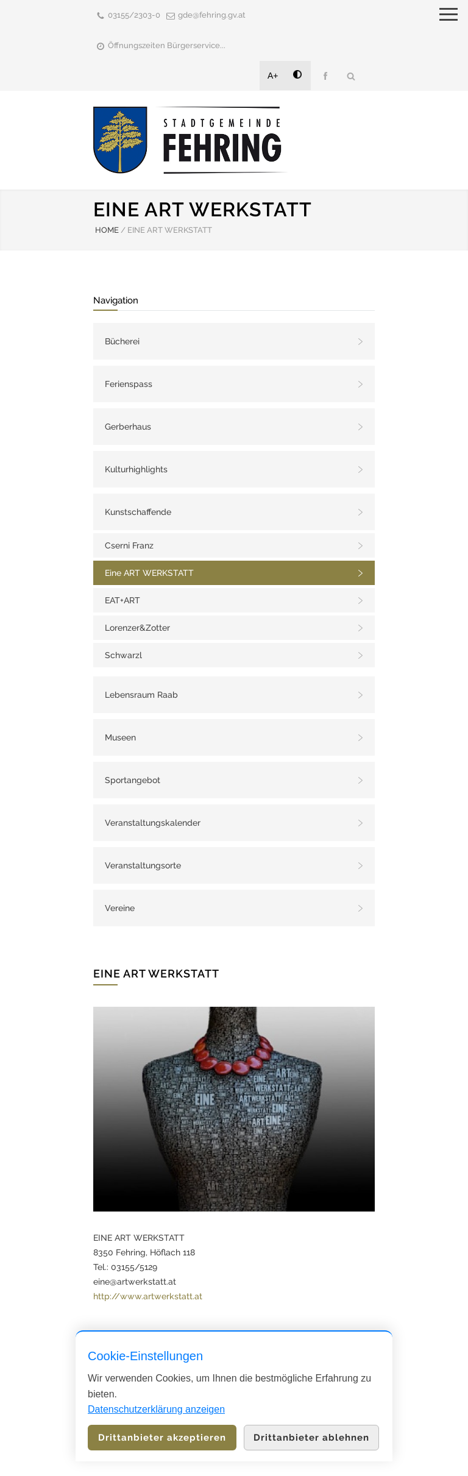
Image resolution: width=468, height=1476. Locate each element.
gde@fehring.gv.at (212, 15)
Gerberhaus (128, 426)
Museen (120, 737)
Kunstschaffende (138, 512)
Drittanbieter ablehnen (311, 1437)
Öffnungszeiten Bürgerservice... (166, 45)
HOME (107, 230)
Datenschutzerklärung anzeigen (156, 1409)
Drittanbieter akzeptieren (162, 1437)
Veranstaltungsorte (143, 865)
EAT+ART (122, 600)
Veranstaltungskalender (152, 823)
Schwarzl (123, 655)
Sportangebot (132, 780)
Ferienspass (128, 384)
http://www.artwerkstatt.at (147, 1296)
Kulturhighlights (136, 469)
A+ (273, 75)
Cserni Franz (129, 545)
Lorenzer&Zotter (137, 628)
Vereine (120, 908)
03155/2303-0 (134, 15)
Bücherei (122, 341)
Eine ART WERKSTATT (149, 573)
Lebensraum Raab (141, 695)
